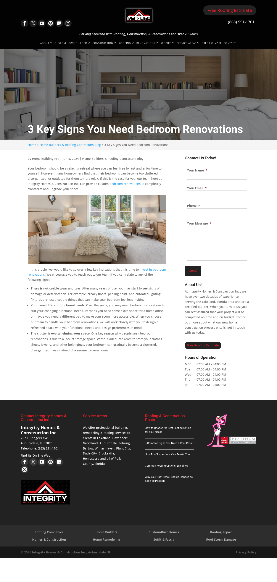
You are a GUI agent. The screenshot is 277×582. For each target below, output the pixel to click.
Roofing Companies (49, 531)
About (44, 43)
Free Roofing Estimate (230, 10)
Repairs (166, 43)
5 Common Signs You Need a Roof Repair (169, 442)
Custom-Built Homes (163, 531)
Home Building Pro (45, 159)
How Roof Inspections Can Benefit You (167, 453)
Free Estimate (212, 43)
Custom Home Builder (71, 43)
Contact (230, 43)
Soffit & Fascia (163, 539)
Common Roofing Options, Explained (166, 465)
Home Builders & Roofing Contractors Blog (112, 159)
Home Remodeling (106, 539)
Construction (102, 43)
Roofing (125, 43)
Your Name (197, 170)
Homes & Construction (49, 539)
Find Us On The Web (35, 455)
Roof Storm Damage (221, 539)
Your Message (199, 223)
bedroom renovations (125, 184)
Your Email (197, 188)
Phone (193, 206)
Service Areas (186, 43)
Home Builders (106, 531)
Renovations (145, 43)
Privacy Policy (246, 551)
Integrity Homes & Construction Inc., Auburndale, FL (71, 551)
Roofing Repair (221, 531)
